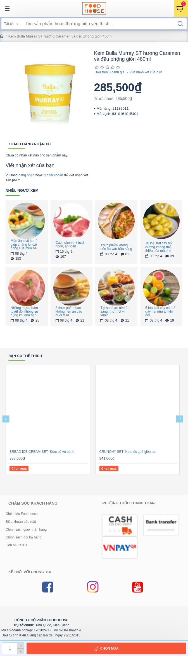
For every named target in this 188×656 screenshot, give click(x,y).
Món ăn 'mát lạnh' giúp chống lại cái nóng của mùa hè (24, 244)
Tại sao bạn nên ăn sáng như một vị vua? (114, 311)
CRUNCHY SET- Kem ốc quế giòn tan (127, 452)
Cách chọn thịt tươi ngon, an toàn (70, 244)
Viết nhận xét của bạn (145, 72)
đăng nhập (26, 175)
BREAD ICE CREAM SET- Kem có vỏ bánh (41, 452)
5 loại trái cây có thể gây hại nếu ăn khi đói (160, 311)
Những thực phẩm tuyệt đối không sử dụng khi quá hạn (24, 311)
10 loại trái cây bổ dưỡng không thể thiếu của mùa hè (158, 247)
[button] (5, 418)
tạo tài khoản (53, 175)
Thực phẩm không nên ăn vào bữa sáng (116, 247)
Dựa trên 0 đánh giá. (110, 72)
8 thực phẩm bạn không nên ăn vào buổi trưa (69, 311)
